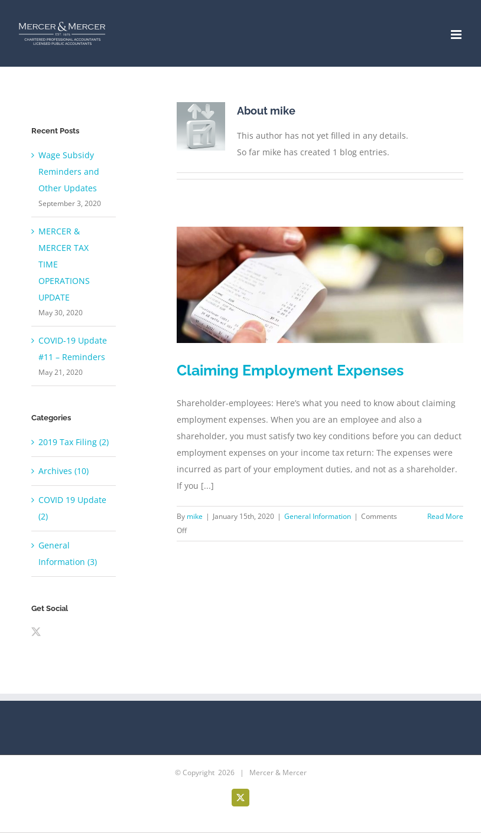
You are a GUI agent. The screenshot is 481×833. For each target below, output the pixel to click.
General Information (317, 516)
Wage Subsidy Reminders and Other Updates (68, 171)
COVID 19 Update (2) (72, 508)
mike (195, 516)
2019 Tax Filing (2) (73, 441)
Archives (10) (63, 470)
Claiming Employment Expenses (290, 370)
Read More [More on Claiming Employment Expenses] (445, 516)
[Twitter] (36, 631)
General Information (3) (67, 553)
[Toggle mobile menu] (457, 34)
